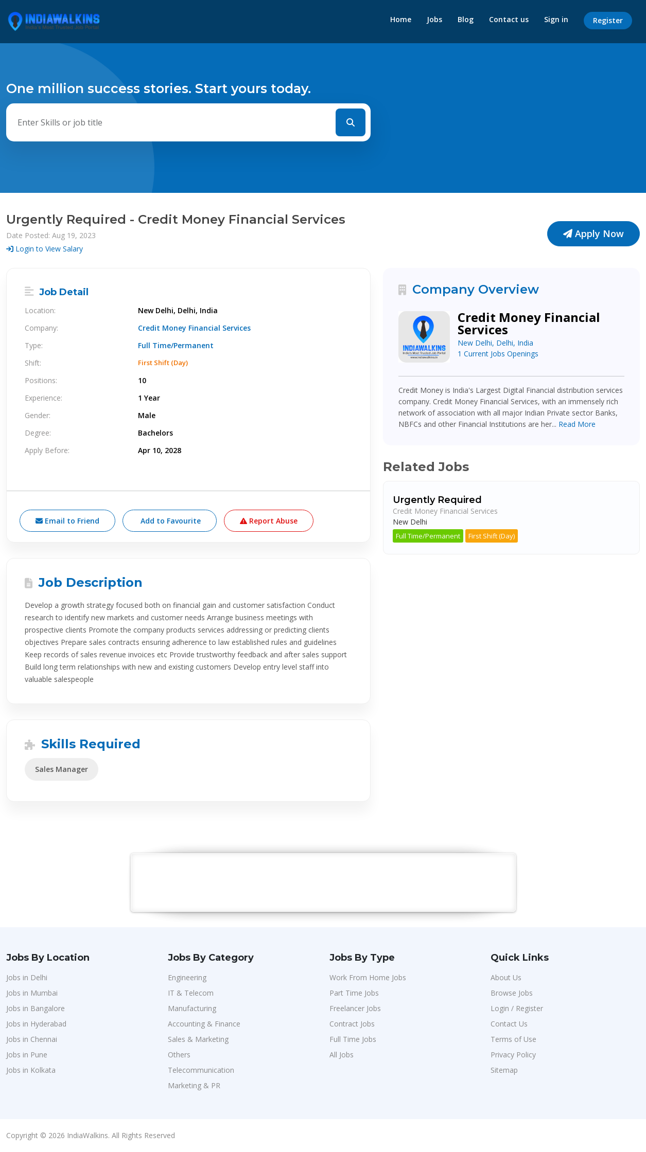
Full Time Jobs (352, 1039)
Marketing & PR (194, 1085)
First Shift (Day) (491, 536)
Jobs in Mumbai (32, 993)
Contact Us (509, 1024)
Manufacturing (192, 1008)
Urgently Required (437, 500)
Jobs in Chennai (31, 1039)
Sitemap (504, 1070)
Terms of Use (513, 1039)
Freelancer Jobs (355, 1008)
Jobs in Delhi (26, 977)
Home (400, 19)
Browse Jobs (512, 993)
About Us (506, 977)
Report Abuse (269, 521)
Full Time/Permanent (428, 536)
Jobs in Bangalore (35, 1008)
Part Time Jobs (354, 993)
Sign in (556, 19)
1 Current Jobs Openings (498, 353)
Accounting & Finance (204, 1024)
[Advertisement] (323, 882)
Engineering (187, 977)
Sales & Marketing (198, 1039)
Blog (466, 19)
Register (608, 20)
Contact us (509, 19)
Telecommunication (201, 1070)
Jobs (434, 19)
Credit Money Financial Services (194, 328)
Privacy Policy (513, 1054)
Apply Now (593, 233)
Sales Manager (61, 769)
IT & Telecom (191, 993)
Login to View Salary (44, 249)
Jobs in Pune (26, 1054)
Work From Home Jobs (367, 977)
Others (179, 1054)
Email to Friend (67, 521)
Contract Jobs (352, 1024)
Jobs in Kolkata (31, 1070)
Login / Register (517, 1008)
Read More (577, 424)
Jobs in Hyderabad (36, 1024)
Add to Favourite (169, 521)
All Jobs (341, 1054)
